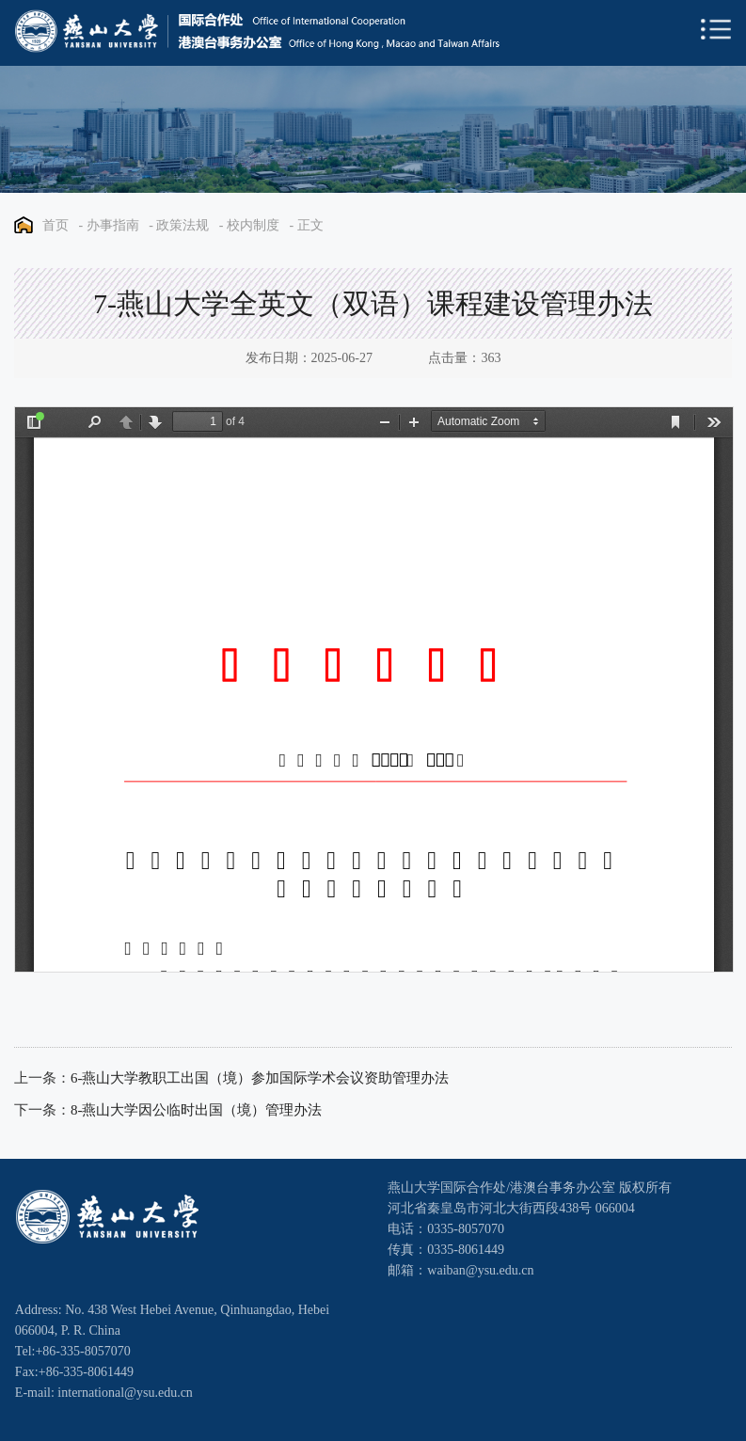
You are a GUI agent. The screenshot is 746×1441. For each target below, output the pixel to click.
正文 (310, 225)
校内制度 (253, 225)
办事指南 (113, 225)
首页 (55, 225)
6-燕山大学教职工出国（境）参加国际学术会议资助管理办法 (260, 1077)
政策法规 (182, 225)
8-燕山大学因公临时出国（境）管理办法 (197, 1109)
